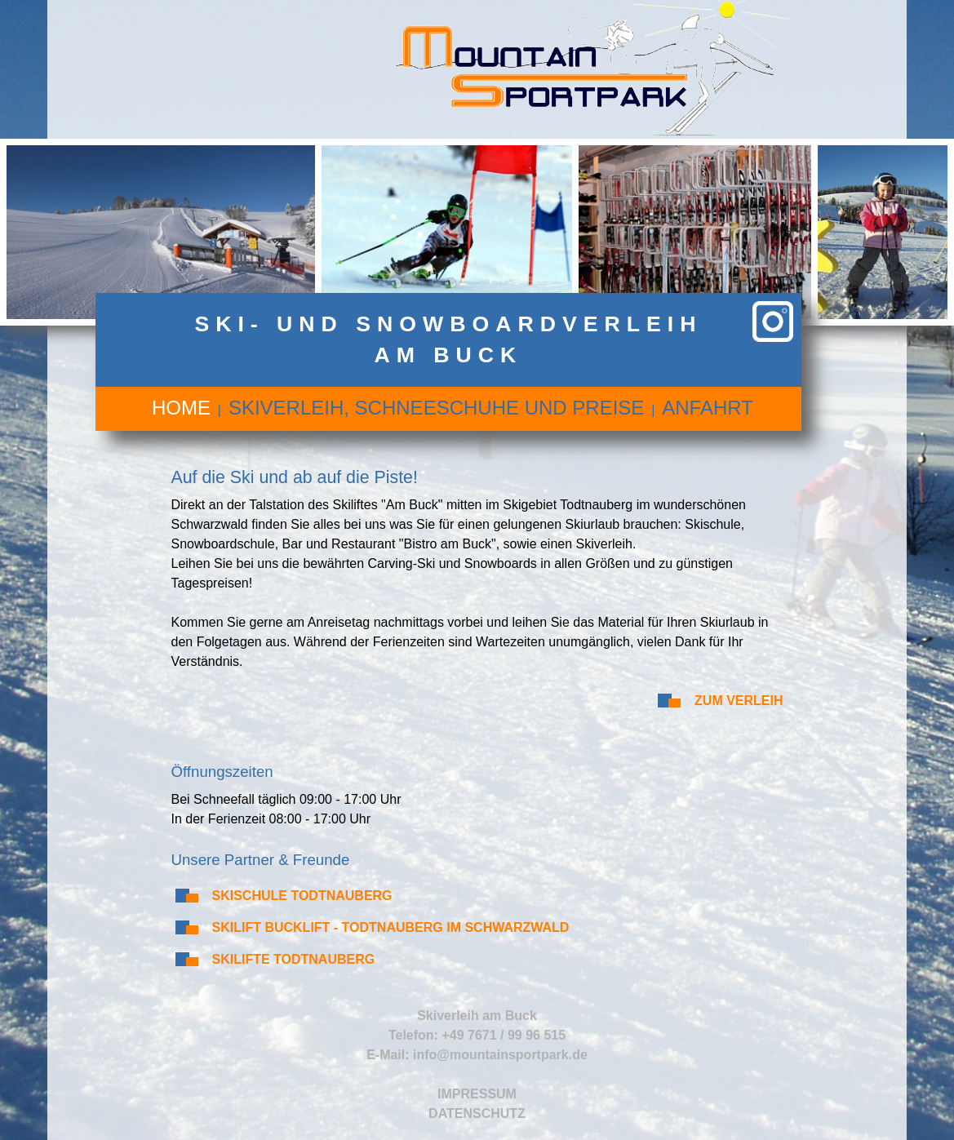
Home (181, 408)
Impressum (477, 1094)
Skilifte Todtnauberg (293, 959)
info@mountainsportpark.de (500, 1055)
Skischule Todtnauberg (302, 896)
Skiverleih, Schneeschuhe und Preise (436, 408)
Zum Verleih (738, 701)
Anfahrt (707, 408)
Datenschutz (477, 1113)
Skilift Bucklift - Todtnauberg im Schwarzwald (391, 927)
